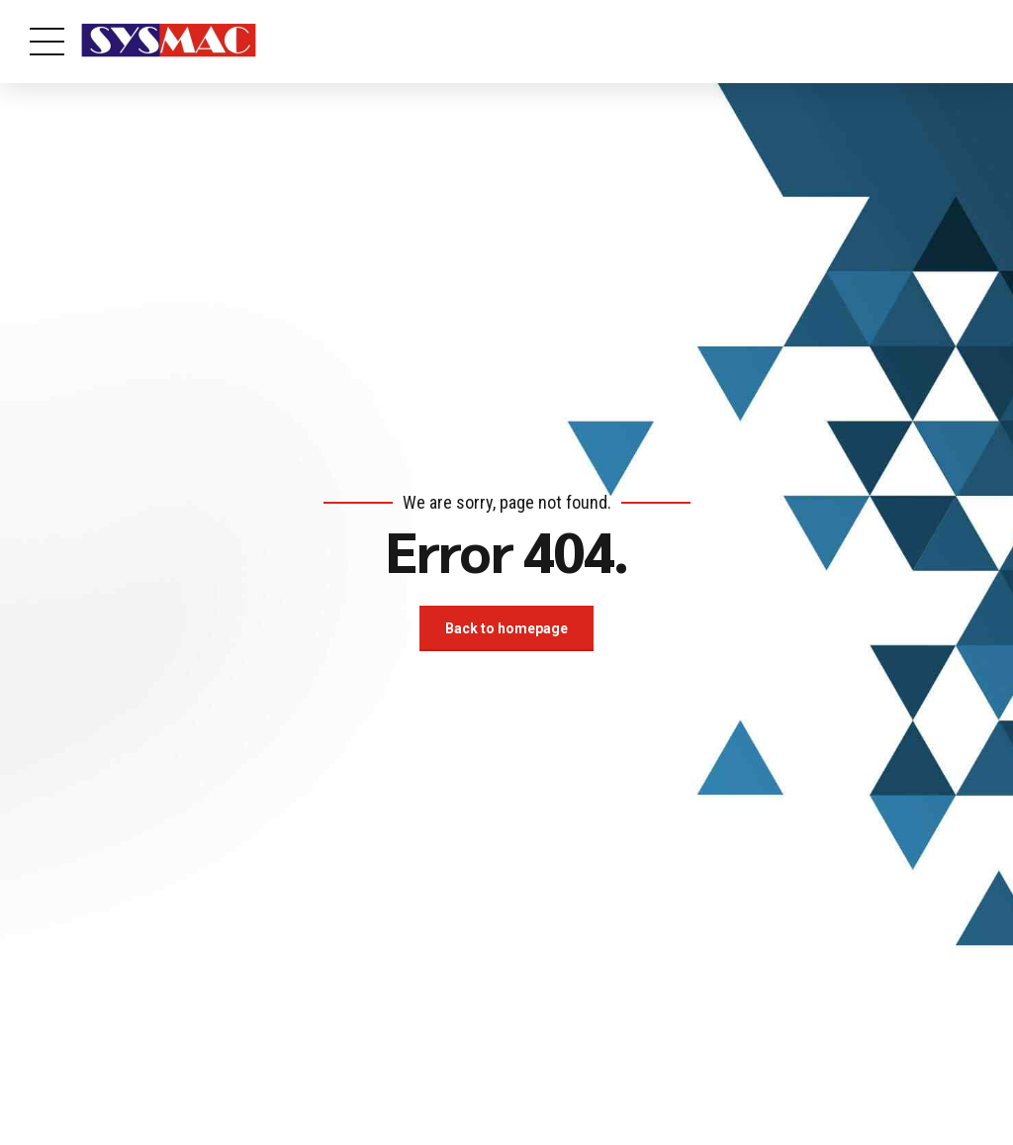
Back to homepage (506, 628)
